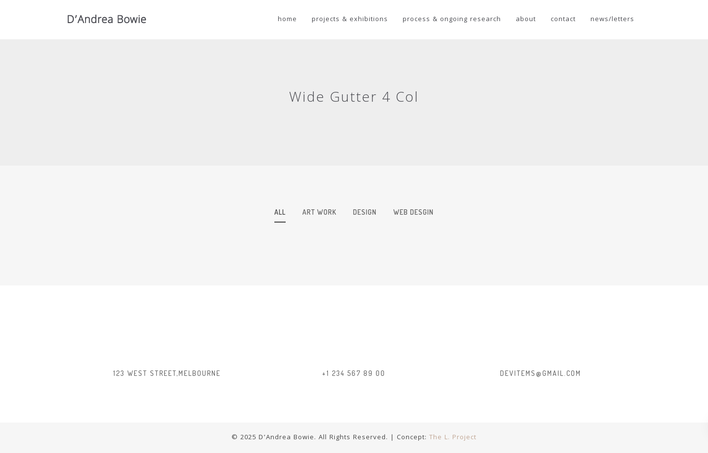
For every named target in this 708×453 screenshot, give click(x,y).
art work (319, 212)
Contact (563, 19)
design (365, 212)
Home (287, 19)
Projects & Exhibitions (350, 19)
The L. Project (452, 437)
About (526, 19)
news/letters (612, 19)
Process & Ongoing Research (452, 19)
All (280, 212)
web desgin (413, 212)
